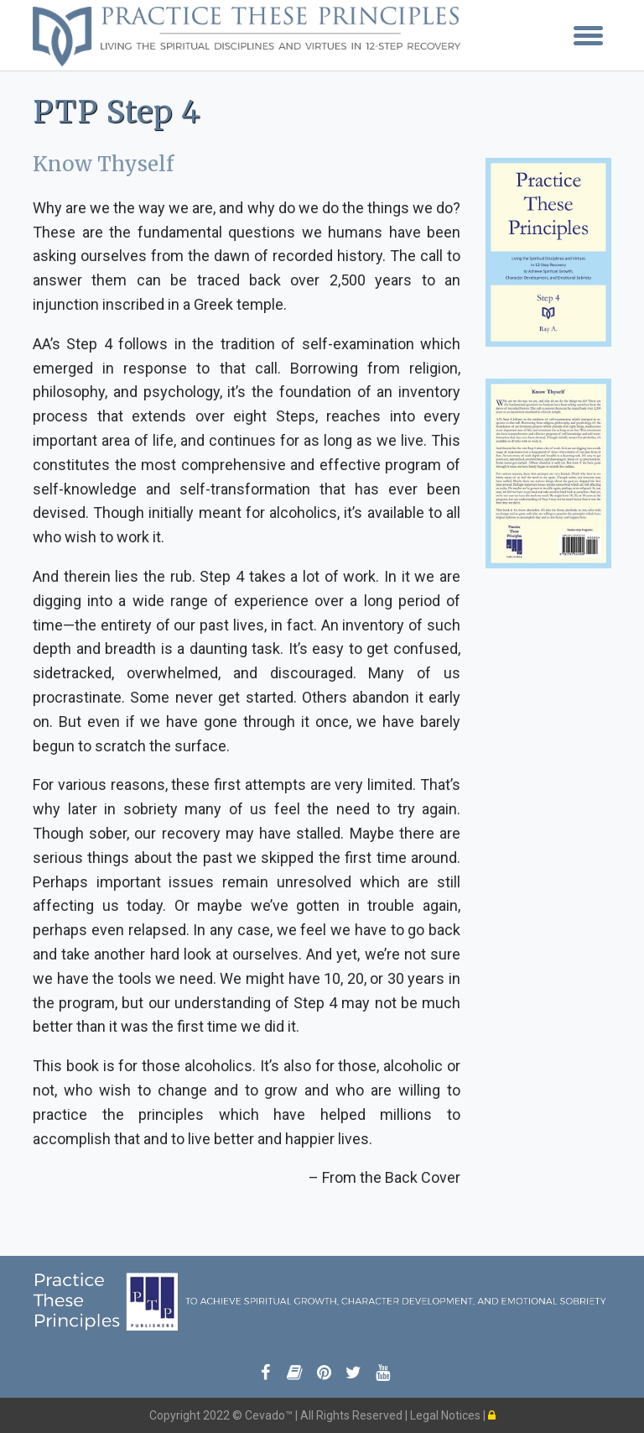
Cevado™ (270, 1415)
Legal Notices (446, 1415)
